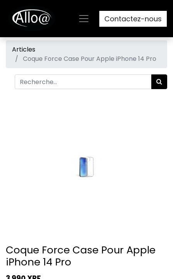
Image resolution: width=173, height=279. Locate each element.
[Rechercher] (159, 81)
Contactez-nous (133, 19)
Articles (23, 49)
